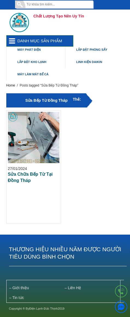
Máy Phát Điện (29, 49)
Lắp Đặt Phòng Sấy (92, 49)
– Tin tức (16, 297)
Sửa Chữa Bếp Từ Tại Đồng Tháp (30, 177)
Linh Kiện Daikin (89, 62)
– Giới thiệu (19, 288)
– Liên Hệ (73, 288)
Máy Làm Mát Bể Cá (33, 74)
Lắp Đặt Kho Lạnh (32, 62)
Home (10, 85)
